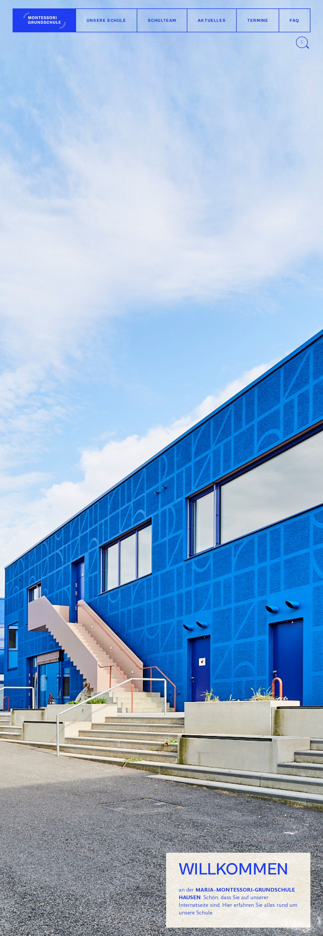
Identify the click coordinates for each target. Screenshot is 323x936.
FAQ (294, 20)
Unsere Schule (106, 20)
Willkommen (44, 20)
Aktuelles (212, 20)
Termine (257, 20)
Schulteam (162, 20)
